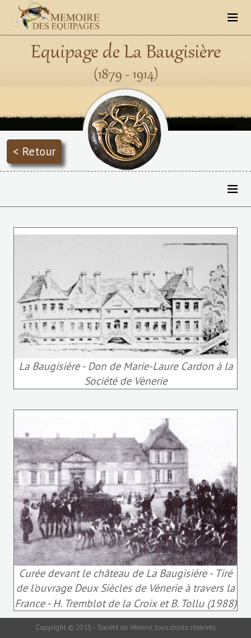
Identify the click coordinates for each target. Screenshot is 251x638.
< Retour (34, 151)
